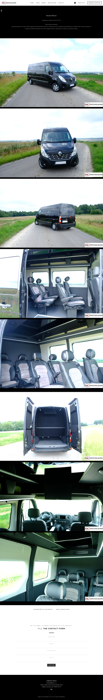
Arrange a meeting (94, 2)
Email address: (51, 650)
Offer (38, 2)
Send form (51, 665)
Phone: (51, 657)
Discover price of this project (43, 609)
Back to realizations (62, 609)
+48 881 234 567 (57, 686)
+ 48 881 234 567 (81, 2)
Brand (44, 2)
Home (32, 2)
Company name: (51, 636)
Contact (61, 2)
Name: (51, 643)
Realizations (52, 2)
